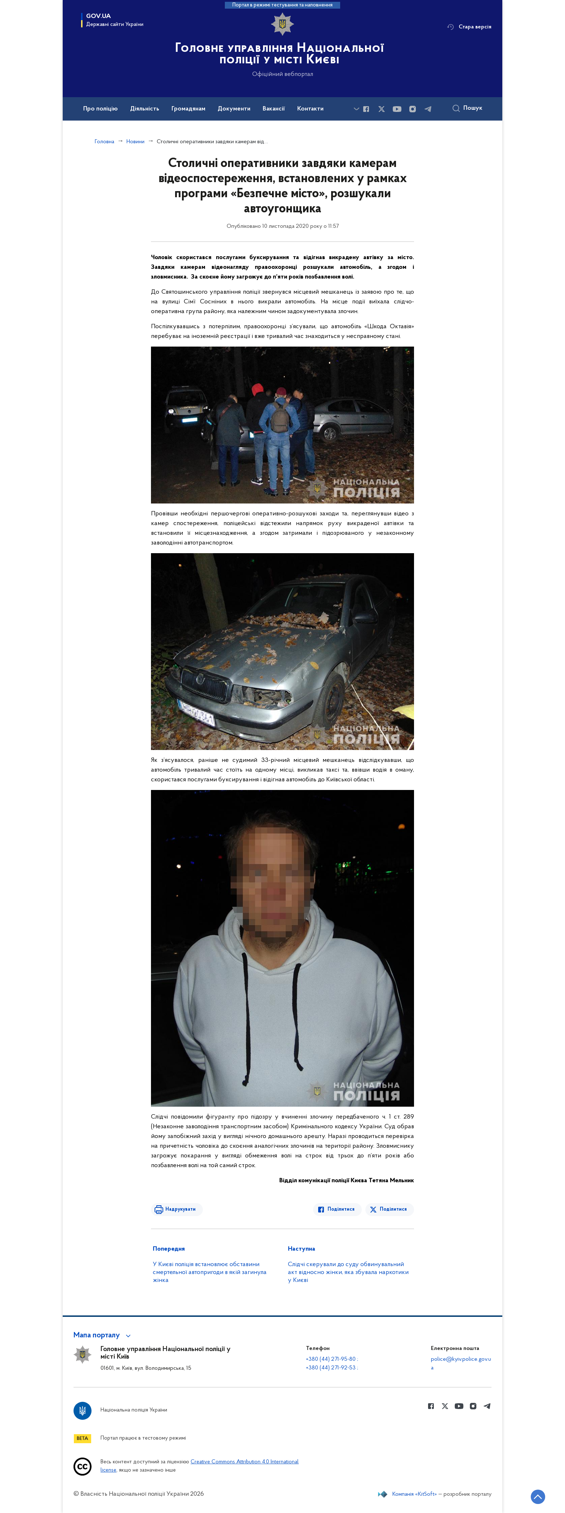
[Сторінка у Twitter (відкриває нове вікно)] (381, 109)
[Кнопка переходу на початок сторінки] (538, 1497)
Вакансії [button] (274, 109)
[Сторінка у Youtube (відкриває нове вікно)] (397, 109)
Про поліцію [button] (100, 109)
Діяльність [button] (144, 109)
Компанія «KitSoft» (414, 1494)
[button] (103, 1335)
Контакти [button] (310, 109)
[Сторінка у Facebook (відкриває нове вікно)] (366, 109)
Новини (135, 142)
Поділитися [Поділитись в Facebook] (341, 1209)
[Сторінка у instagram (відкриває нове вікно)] (412, 109)
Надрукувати (180, 1209)
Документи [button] (234, 109)
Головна (104, 142)
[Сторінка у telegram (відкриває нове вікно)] (428, 109)
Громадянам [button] (188, 109)
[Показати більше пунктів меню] (356, 109)
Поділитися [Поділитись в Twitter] (393, 1209)
